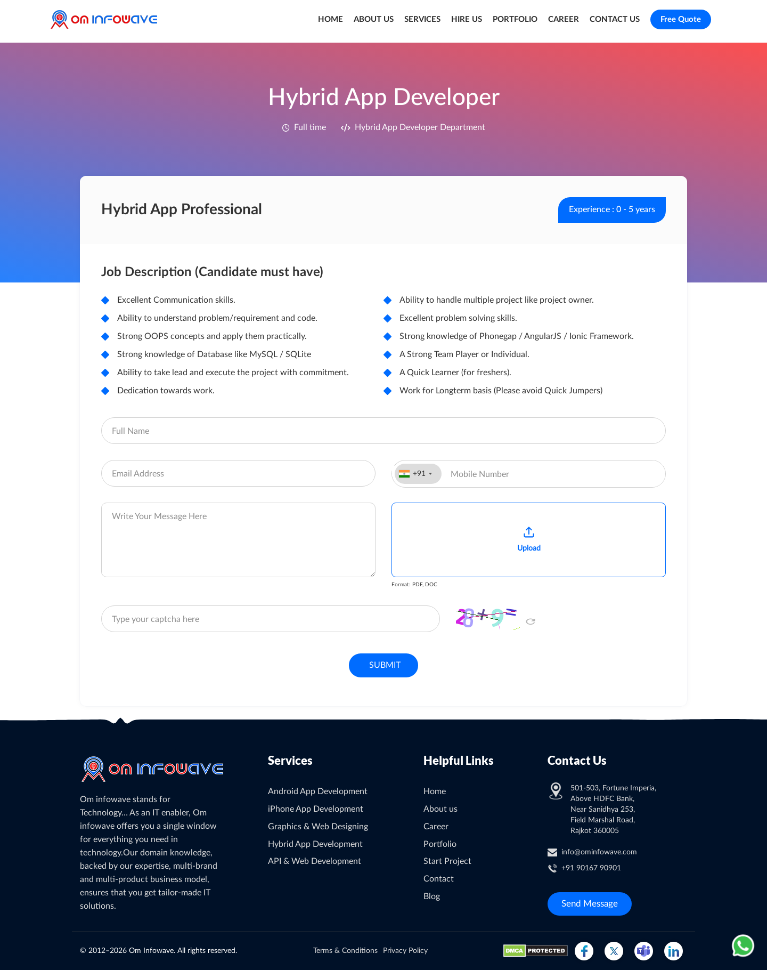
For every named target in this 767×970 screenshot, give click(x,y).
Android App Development (318, 791)
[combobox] (418, 474)
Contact (438, 879)
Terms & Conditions (345, 951)
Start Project (447, 861)
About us (440, 809)
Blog (431, 896)
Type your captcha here (155, 619)
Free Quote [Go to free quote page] (680, 19)
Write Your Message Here (159, 516)
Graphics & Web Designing (318, 826)
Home (434, 791)
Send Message (589, 903)
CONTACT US (615, 19)
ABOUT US (374, 19)
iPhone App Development (315, 809)
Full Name (130, 431)
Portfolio (439, 844)
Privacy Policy (405, 951)
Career (435, 826)
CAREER (563, 19)
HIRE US (466, 19)
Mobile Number (480, 474)
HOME (330, 19)
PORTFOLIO (515, 19)
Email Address (138, 474)
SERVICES (422, 19)
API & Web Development (314, 861)
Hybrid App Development (315, 844)
